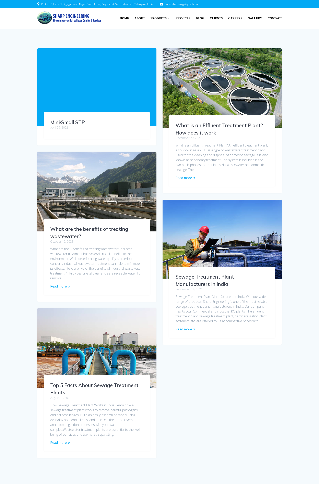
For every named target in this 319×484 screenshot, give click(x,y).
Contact (275, 18)
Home (124, 18)
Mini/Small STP (67, 122)
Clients (216, 18)
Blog (200, 18)
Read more (184, 178)
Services (183, 18)
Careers (235, 18)
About (139, 18)
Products (159, 18)
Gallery (255, 18)
